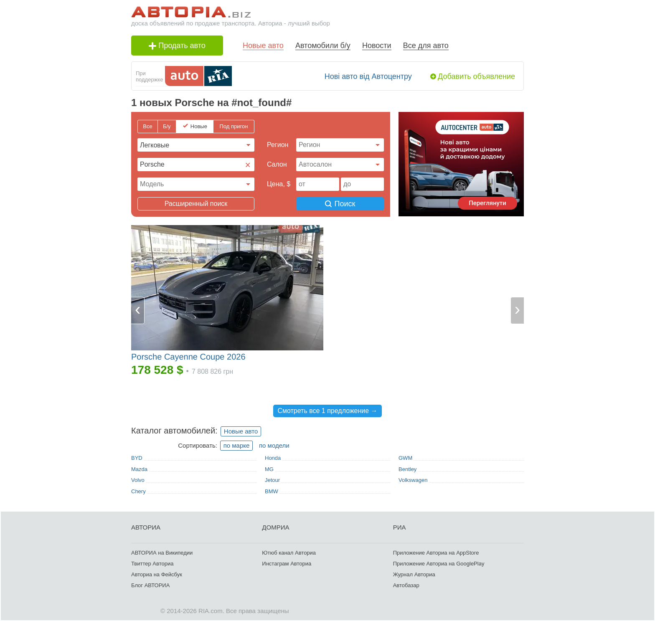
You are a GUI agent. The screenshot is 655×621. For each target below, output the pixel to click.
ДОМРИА (275, 527)
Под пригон (234, 126)
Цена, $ (278, 184)
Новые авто (263, 45)
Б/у (167, 126)
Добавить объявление (476, 76)
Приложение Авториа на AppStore (436, 553)
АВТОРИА (145, 527)
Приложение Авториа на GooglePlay (439, 563)
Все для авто (426, 45)
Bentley (407, 469)
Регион (277, 144)
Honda (273, 458)
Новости (376, 45)
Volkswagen (413, 480)
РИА (399, 527)
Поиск (340, 204)
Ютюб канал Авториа (289, 553)
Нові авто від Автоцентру (368, 76)
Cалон (277, 164)
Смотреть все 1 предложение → (327, 410)
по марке (236, 445)
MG (269, 469)
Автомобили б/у (322, 45)
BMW (271, 491)
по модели (274, 445)
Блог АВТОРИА (150, 585)
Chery (138, 491)
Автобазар (406, 585)
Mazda (139, 469)
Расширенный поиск (196, 203)
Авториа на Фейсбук (156, 574)
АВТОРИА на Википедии (162, 553)
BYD (136, 458)
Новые (198, 126)
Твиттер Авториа (152, 563)
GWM (405, 458)
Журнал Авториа (414, 574)
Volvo (138, 480)
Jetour (272, 480)
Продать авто (177, 45)
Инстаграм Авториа (286, 563)
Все (147, 126)
